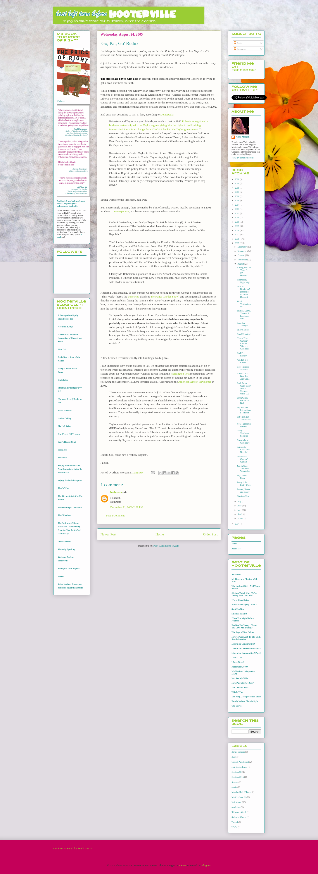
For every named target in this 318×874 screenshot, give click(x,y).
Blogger (205, 865)
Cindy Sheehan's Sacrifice (243, 433)
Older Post (210, 534)
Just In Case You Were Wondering (243, 468)
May (239, 510)
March (240, 518)
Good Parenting (244, 334)
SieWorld (62, 457)
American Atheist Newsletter (194, 381)
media (234, 787)
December (242, 247)
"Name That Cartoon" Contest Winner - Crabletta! (243, 343)
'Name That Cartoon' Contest (242, 459)
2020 (237, 179)
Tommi (235, 822)
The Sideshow (64, 515)
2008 (237, 230)
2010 (237, 222)
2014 (237, 205)
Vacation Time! (243, 496)
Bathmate (115, 501)
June (239, 505)
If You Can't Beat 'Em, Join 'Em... (243, 376)
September (242, 259)
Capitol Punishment (240, 762)
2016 (237, 196)
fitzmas (235, 782)
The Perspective (120, 211)
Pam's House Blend (67, 442)
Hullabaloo (63, 380)
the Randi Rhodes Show (164, 296)
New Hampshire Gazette (244, 425)
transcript (133, 296)
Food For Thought (242, 324)
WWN (234, 827)
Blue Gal (62, 349)
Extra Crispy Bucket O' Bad (243, 400)
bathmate (116, 492)
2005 (237, 243)
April (240, 514)
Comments (240, 49)
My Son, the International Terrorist (244, 410)
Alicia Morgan (242, 137)
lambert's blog (64, 418)
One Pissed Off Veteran (69, 434)
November (242, 251)
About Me (236, 548)
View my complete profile (243, 158)
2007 (237, 234)
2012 (237, 213)
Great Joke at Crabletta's (243, 441)
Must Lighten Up (239, 797)
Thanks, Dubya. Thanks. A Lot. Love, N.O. (244, 315)
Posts (238, 43)
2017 (237, 192)
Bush (234, 757)
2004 (237, 524)
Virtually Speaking (66, 549)
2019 (237, 183)
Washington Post (179, 373)
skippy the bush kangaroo (70, 480)
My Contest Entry (242, 476)
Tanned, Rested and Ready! (244, 490)
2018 (237, 188)
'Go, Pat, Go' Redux (242, 361)
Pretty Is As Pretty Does (244, 483)
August (240, 264)
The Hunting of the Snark (70, 507)
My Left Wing (64, 426)
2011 (237, 217)
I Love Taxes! (243, 330)
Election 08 (237, 772)
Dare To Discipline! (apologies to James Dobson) (243, 291)
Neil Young (237, 802)
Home (160, 534)
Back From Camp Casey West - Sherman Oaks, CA (244, 388)
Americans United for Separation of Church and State (70, 338)
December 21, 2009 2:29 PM (126, 507)
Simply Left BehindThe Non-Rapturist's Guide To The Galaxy (70, 469)
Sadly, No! (62, 450)
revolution (236, 807)
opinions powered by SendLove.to (72, 848)
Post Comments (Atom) (166, 545)
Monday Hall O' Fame (241, 792)
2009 (237, 226)
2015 (237, 200)
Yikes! (61, 576)
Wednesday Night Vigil (243, 281)
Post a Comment (115, 515)
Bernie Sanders (238, 752)
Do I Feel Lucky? (242, 354)
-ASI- (182, 865)
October (241, 255)
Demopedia (166, 114)
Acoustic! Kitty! (65, 326)
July (239, 501)
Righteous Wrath (239, 812)
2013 (237, 209)
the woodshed (64, 541)
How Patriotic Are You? (243, 368)
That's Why (63, 488)
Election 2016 (238, 777)
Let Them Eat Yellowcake (244, 418)
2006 (237, 239)
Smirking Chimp (239, 817)
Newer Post (108, 534)
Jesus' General (65, 410)
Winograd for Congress (69, 568)
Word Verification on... (244, 304)
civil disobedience (239, 767)
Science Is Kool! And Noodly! (243, 449)
